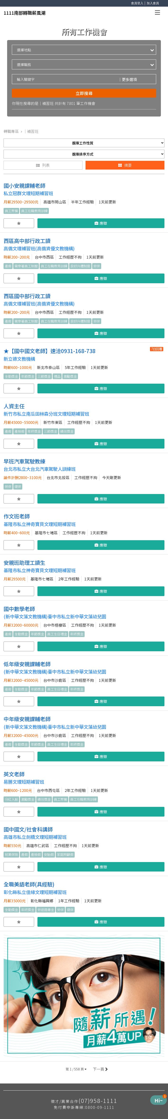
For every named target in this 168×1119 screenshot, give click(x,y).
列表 (43, 165)
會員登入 (137, 3)
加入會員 (153, 3)
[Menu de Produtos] (158, 1100)
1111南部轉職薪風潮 (24, 12)
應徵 (101, 223)
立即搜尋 (84, 93)
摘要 (125, 165)
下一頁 (100, 1069)
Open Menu (158, 13)
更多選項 (127, 79)
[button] (76, 1069)
